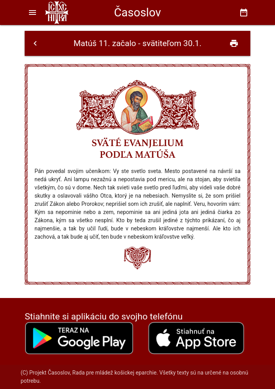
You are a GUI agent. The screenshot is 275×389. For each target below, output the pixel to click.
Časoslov (137, 12)
